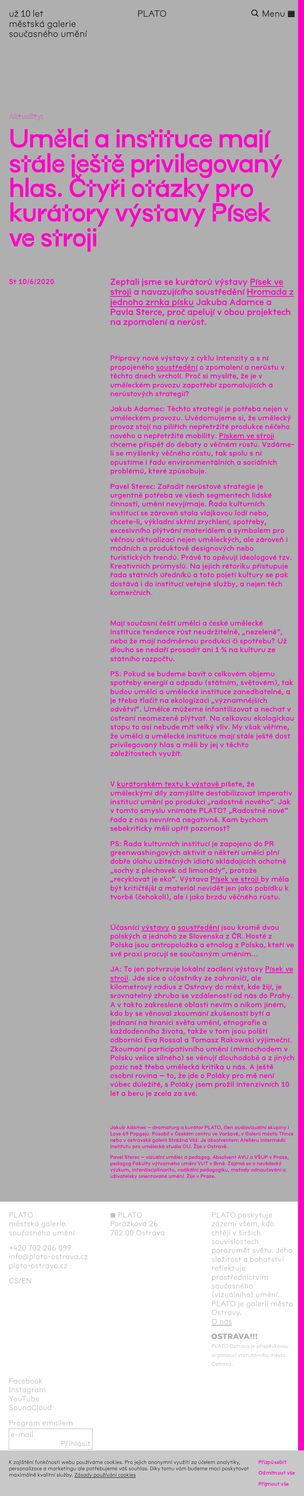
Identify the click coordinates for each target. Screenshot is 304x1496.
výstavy (155, 927)
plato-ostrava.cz (38, 1266)
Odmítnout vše (276, 1473)
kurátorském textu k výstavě (169, 784)
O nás (221, 1322)
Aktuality (25, 116)
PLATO (152, 14)
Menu (278, 14)
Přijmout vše (273, 1484)
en (26, 1281)
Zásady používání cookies (105, 1475)
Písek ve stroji (236, 879)
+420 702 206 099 (40, 1248)
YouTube (24, 1399)
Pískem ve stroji (246, 436)
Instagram (27, 1390)
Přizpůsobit (272, 1462)
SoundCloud (30, 1408)
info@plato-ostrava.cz (48, 1257)
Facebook (26, 1381)
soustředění (177, 367)
